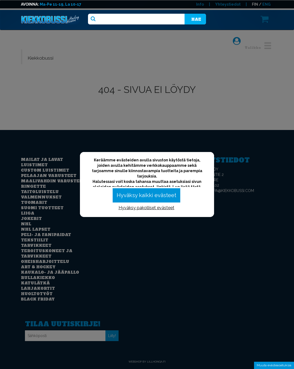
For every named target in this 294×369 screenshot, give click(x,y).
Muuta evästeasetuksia (274, 365)
